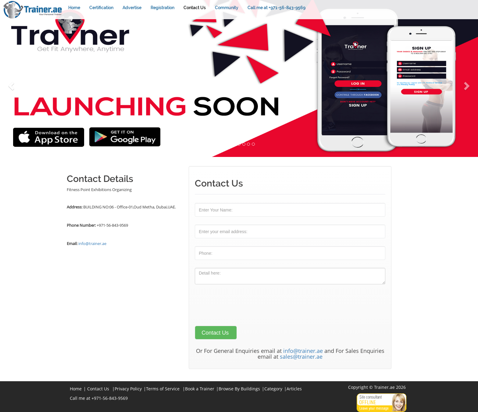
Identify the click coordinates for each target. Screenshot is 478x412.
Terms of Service (163, 389)
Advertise (132, 7)
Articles (294, 389)
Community (226, 7)
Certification (101, 7)
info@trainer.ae (92, 243)
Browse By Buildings (239, 389)
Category (273, 389)
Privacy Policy (128, 389)
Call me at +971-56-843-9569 (276, 7)
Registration (162, 7)
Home (74, 7)
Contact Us (195, 7)
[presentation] (241, 304)
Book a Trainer (199, 389)
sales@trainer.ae (301, 356)
